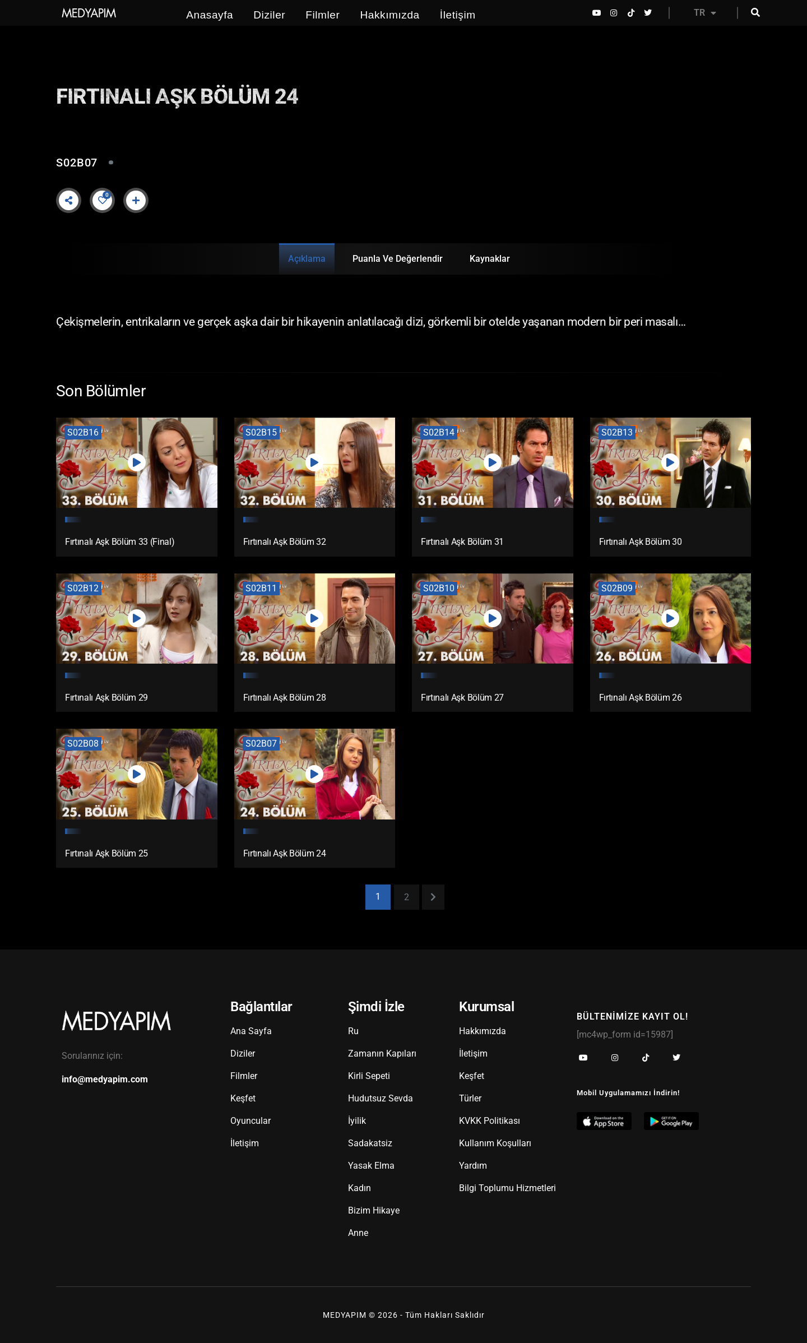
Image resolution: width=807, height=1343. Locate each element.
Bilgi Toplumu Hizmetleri (507, 1187)
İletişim (458, 15)
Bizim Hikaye (374, 1210)
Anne (358, 1232)
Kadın (359, 1187)
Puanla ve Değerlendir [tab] (398, 258)
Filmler (322, 15)
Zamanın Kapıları (382, 1053)
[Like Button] (102, 200)
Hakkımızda (389, 15)
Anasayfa (209, 15)
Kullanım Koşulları (495, 1142)
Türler (470, 1097)
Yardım (473, 1165)
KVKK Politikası (489, 1120)
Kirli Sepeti (369, 1075)
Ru (353, 1030)
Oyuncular (250, 1120)
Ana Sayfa (251, 1030)
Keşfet (243, 1097)
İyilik (357, 1120)
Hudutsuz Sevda (380, 1097)
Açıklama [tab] (307, 258)
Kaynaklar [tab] (490, 258)
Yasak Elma (371, 1165)
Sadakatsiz (370, 1142)
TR (705, 13)
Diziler (269, 15)
